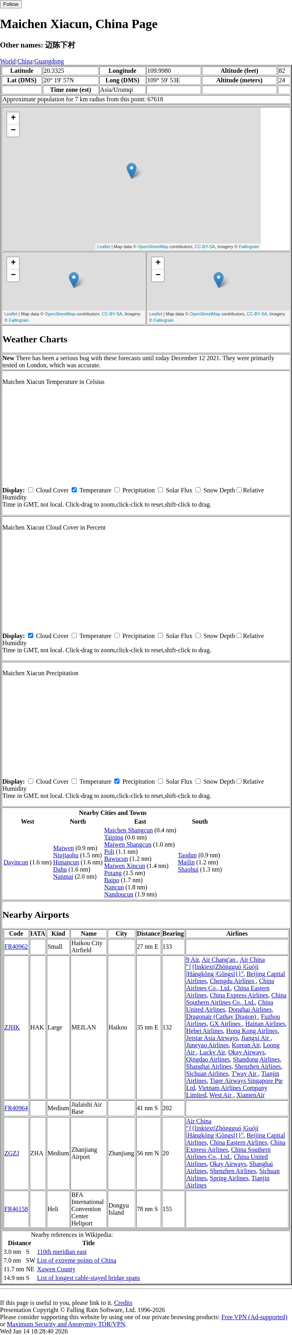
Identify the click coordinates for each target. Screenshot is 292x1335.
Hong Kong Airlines (252, 1030)
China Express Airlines (239, 995)
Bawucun (116, 858)
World (8, 61)
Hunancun (66, 862)
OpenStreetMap (153, 246)
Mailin (186, 862)
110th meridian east (62, 1251)
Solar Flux (179, 490)
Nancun (114, 887)
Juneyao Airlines (207, 1045)
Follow (11, 4)
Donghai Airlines (250, 1009)
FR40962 (16, 946)
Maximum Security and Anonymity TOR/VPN (66, 1324)
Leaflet (103, 246)
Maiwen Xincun (124, 865)
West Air (221, 1095)
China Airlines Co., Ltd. (230, 984)
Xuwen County (56, 1269)
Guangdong (49, 61)
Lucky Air (212, 1052)
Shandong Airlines (256, 1059)
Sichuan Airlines (207, 1073)
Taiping (113, 837)
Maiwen (63, 848)
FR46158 (16, 1209)
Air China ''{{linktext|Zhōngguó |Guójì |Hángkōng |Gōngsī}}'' (225, 966)
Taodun (187, 855)
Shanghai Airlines (208, 1066)
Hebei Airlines (204, 1030)
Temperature (96, 490)
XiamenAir (250, 1095)
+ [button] (13, 118)
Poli (109, 851)
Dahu (60, 869)
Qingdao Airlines (208, 1059)
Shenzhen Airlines (258, 1066)
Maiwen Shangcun (128, 844)
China (24, 61)
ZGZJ (11, 1153)
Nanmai (63, 876)
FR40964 (16, 1108)
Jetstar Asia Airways (212, 1038)
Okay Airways (246, 1052)
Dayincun (16, 862)
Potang (112, 873)
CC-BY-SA (205, 246)
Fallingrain (249, 246)
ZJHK (12, 1027)
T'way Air (244, 1073)
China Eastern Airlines (238, 1142)
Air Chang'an (219, 959)
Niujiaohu (65, 855)
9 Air (192, 959)
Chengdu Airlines (233, 981)
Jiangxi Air (256, 1038)
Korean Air (246, 1045)
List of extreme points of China (76, 1260)
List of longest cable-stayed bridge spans (88, 1277)
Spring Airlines (229, 1178)
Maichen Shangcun (128, 830)
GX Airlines (226, 1023)
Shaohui (188, 869)
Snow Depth (219, 490)
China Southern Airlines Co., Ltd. (236, 999)
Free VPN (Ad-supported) (254, 1317)
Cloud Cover (52, 490)
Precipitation (138, 490)
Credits (123, 1302)
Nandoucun (118, 894)
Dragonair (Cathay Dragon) (222, 1016)
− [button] (13, 131)
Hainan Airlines (265, 1023)
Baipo (111, 880)
